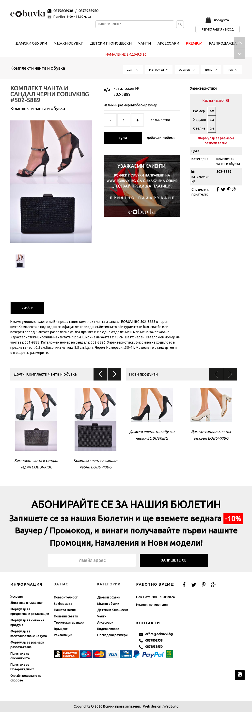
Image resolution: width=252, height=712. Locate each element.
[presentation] (27, 308)
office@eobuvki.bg (156, 634)
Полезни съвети (66, 616)
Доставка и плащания (26, 602)
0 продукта (220, 20)
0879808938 (63, 11)
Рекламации (63, 635)
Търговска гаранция (69, 622)
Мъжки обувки (108, 603)
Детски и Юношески (112, 610)
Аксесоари (105, 622)
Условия (16, 596)
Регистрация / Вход (218, 29)
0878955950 (88, 11)
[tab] (27, 307)
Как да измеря (216, 100)
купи (123, 138)
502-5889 (121, 94)
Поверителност (66, 597)
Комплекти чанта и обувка (37, 68)
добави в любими (161, 138)
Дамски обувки (108, 597)
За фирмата (63, 603)
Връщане (61, 628)
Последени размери (112, 635)
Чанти (101, 616)
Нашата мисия (65, 610)
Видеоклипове (108, 628)
